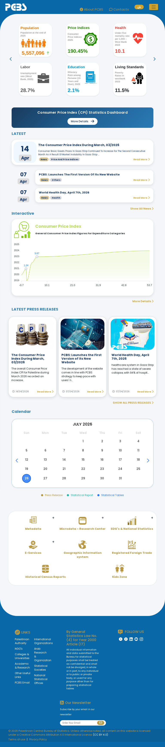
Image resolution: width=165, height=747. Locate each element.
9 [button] (101, 452)
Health (56, 197)
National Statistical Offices (39, 684)
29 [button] (82, 483)
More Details (142, 301)
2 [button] (101, 442)
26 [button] (27, 483)
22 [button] (82, 473)
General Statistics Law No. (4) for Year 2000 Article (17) (81, 643)
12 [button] (26, 462)
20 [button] (45, 473)
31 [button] (119, 483)
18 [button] (138, 462)
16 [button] (100, 462)
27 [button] (45, 483)
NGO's (19, 654)
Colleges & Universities (22, 661)
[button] (153, 7)
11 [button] (138, 452)
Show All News (141, 209)
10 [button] (119, 452)
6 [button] (45, 452)
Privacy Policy (38, 744)
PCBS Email (22, 688)
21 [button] (63, 473)
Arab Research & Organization (39, 659)
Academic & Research (22, 671)
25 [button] (138, 473)
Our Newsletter (75, 708)
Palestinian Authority (22, 646)
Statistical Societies (39, 673)
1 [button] (82, 442)
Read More (45, 391)
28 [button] (64, 483)
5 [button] (27, 452)
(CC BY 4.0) (100, 740)
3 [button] (120, 442)
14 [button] (64, 462)
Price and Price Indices (64, 159)
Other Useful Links (22, 680)
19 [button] (26, 473)
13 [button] (45, 462)
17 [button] (119, 462)
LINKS (22, 637)
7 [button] (64, 452)
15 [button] (82, 462)
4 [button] (138, 442)
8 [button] (82, 452)
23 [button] (101, 473)
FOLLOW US (131, 637)
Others (56, 180)
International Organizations (39, 646)
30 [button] (101, 483)
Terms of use (16, 744)
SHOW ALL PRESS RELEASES (133, 403)
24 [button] (120, 473)
